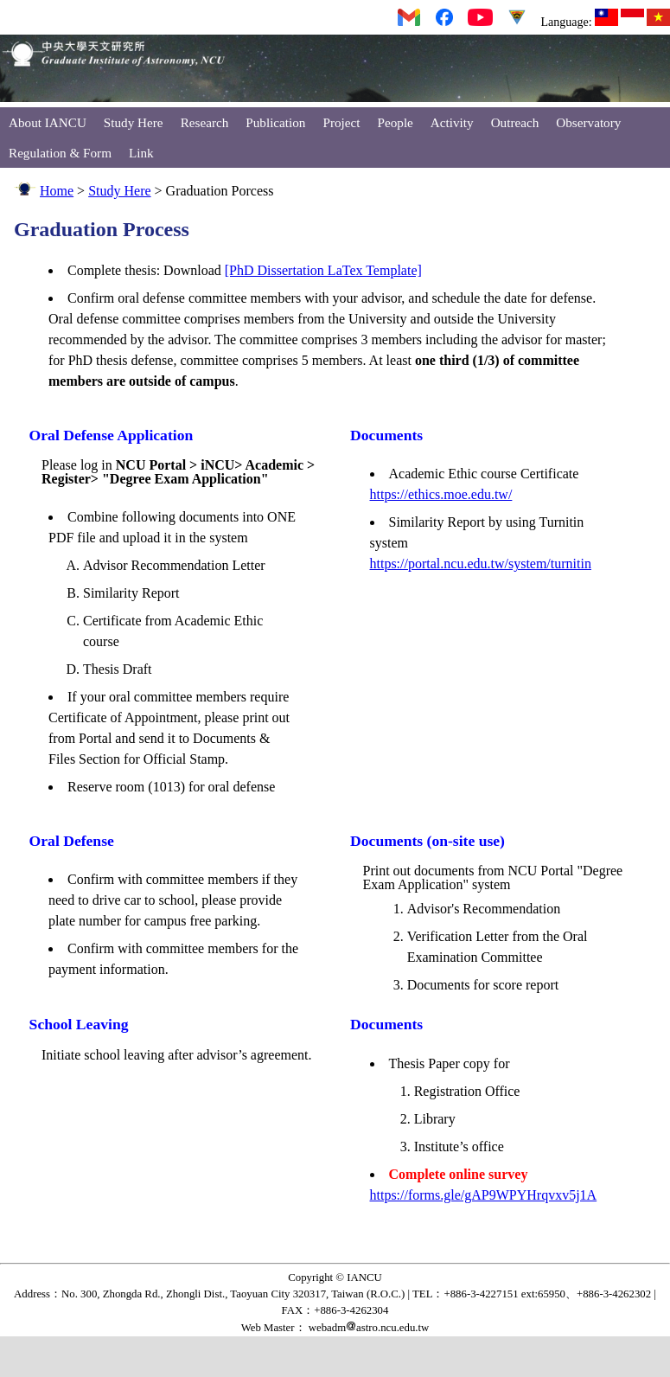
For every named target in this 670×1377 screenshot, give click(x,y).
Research (205, 122)
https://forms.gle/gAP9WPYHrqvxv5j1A (483, 1195)
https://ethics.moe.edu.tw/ (441, 494)
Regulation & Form (60, 152)
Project (341, 122)
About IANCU (47, 122)
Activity (452, 122)
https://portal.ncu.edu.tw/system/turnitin (480, 563)
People (395, 122)
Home (56, 190)
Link (141, 152)
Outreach (515, 122)
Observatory (588, 122)
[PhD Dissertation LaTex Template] (323, 270)
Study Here (133, 122)
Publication (275, 122)
